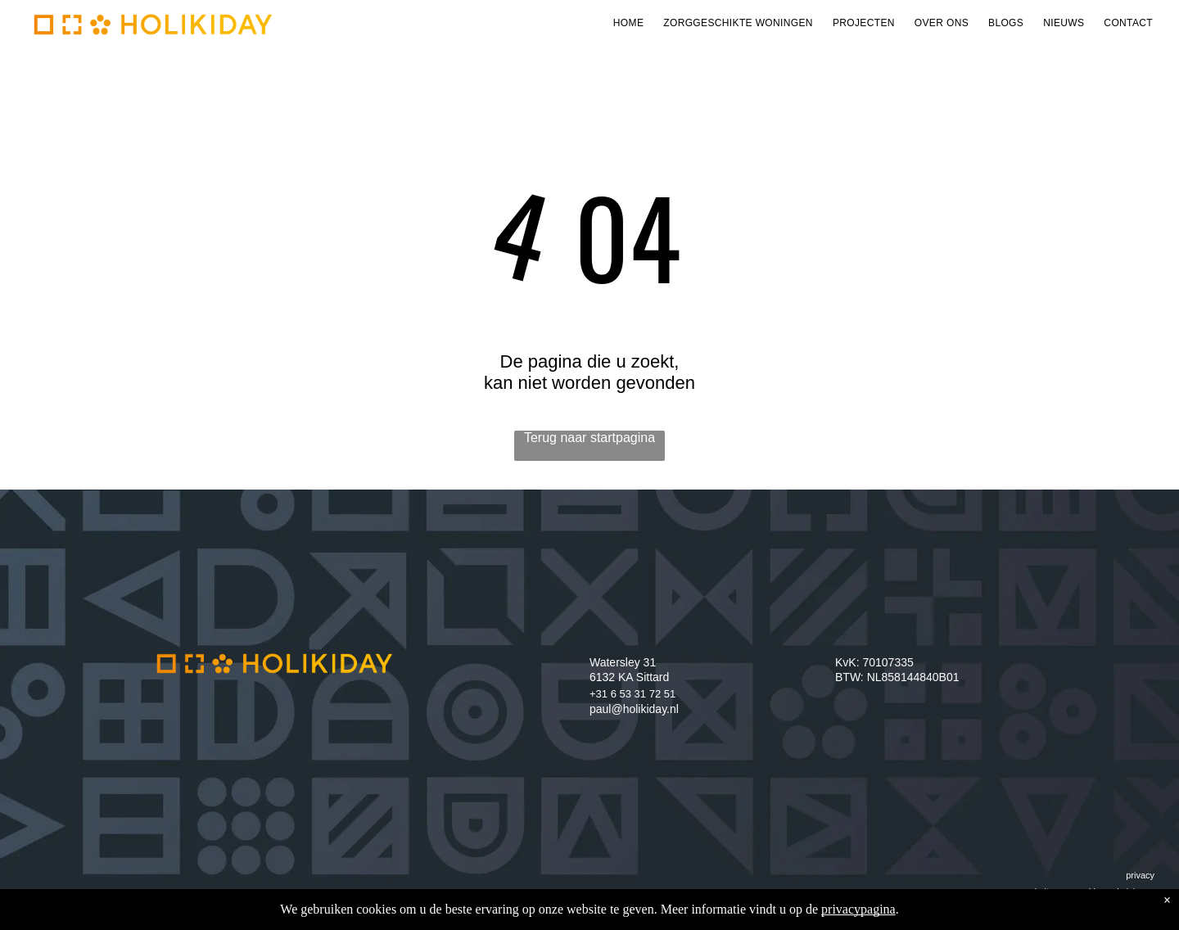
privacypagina (858, 909)
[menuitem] (628, 23)
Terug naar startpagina (589, 438)
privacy (1140, 875)
